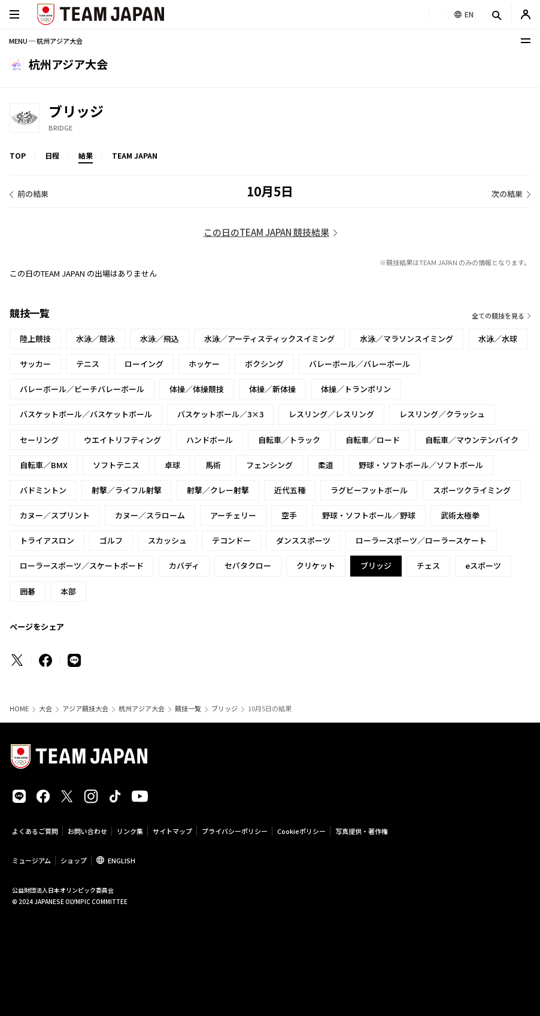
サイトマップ (172, 831)
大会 (45, 708)
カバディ (184, 565)
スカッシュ (167, 540)
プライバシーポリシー (235, 831)
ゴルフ (111, 540)
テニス (87, 363)
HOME (19, 708)
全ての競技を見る (498, 315)
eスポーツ (483, 565)
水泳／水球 (497, 338)
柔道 (325, 465)
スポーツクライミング (472, 490)
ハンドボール (209, 439)
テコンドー (231, 540)
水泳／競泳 (95, 338)
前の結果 (32, 193)
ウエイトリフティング (122, 439)
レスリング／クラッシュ (442, 414)
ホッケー (204, 363)
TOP (18, 155)
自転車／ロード (372, 439)
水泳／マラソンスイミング (406, 338)
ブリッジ (224, 708)
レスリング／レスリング (331, 414)
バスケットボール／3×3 (220, 414)
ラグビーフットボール (369, 490)
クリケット (315, 565)
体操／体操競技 (196, 389)
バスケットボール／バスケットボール (86, 414)
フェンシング (269, 465)
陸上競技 (35, 338)
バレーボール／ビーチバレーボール (82, 389)
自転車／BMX (44, 465)
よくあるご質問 (35, 831)
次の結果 (507, 193)
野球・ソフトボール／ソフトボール (421, 465)
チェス (428, 565)
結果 (85, 155)
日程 (52, 155)
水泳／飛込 (159, 338)
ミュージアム (31, 860)
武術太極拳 (460, 515)
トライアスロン (47, 540)
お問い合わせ (87, 831)
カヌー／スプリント (55, 515)
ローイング (144, 363)
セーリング (39, 439)
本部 (68, 591)
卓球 (172, 465)
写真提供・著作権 (361, 831)
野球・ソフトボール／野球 (368, 515)
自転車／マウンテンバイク (471, 439)
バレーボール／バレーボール (359, 363)
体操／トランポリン (356, 389)
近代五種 (289, 490)
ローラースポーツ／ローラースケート (421, 540)
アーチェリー (233, 515)
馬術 (213, 465)
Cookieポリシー (301, 831)
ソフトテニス (116, 465)
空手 (289, 515)
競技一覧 (188, 708)
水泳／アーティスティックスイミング (269, 338)
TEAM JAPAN (134, 155)
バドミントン (43, 490)
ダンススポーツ (303, 540)
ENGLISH (121, 860)
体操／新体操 (272, 389)
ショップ (73, 860)
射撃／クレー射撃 (218, 490)
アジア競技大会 (85, 708)
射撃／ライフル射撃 (127, 490)
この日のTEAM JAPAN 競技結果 (266, 232)
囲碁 (27, 591)
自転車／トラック (289, 439)
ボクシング (264, 363)
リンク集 (130, 831)
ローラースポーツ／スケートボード (82, 565)
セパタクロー (248, 565)
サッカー (35, 363)
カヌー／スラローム (150, 515)
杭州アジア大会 (142, 708)
